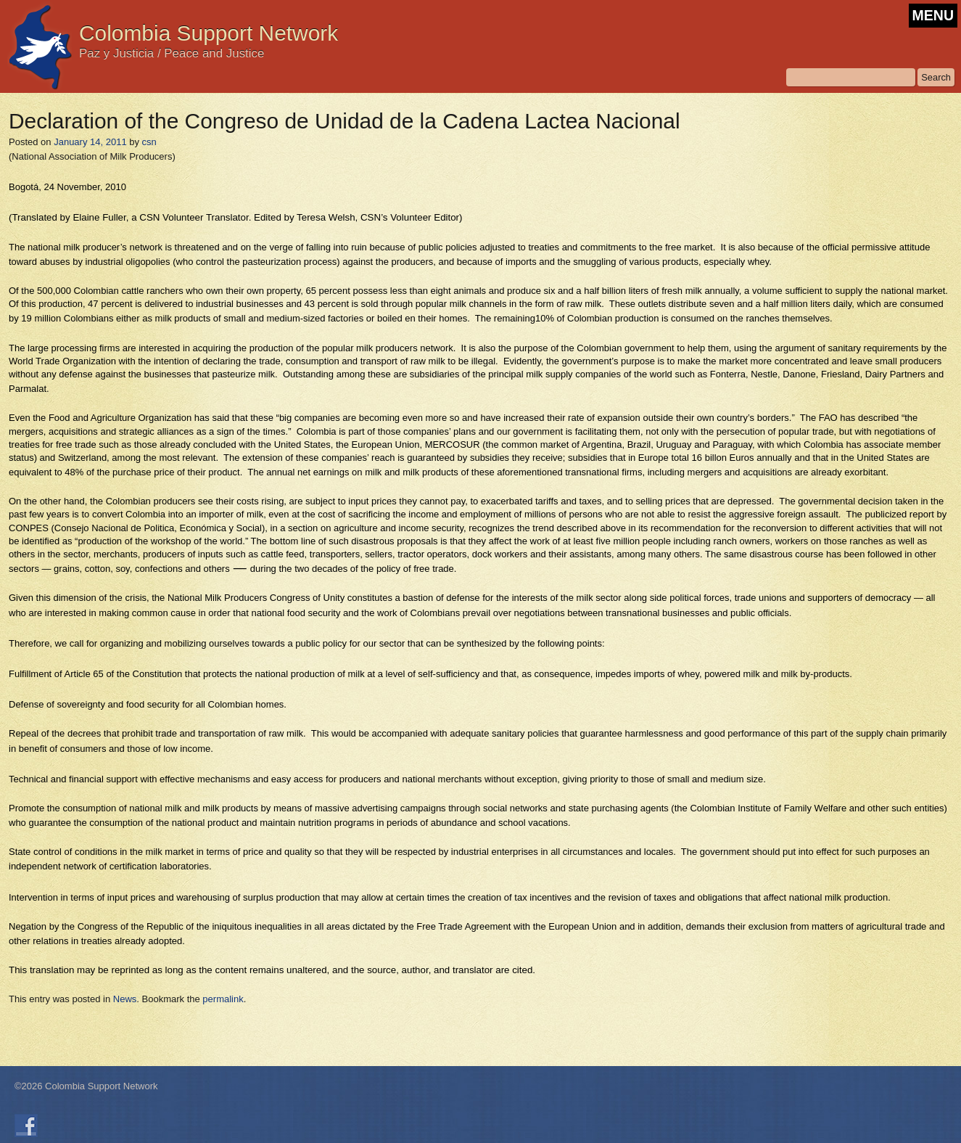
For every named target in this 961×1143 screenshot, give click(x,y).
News (125, 999)
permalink (222, 999)
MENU (933, 15)
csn (149, 141)
